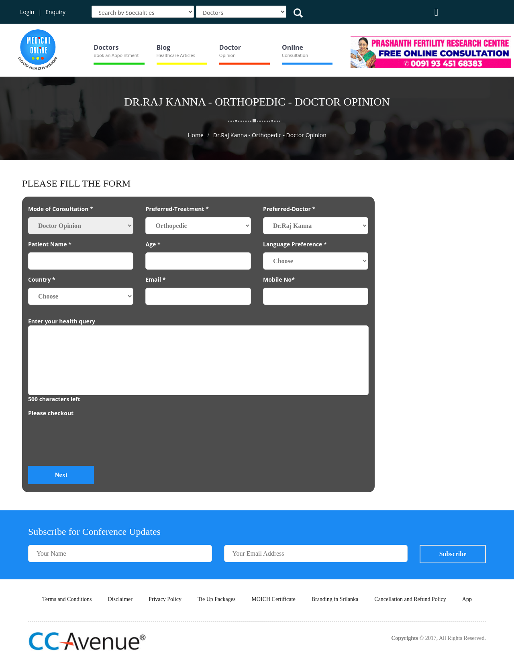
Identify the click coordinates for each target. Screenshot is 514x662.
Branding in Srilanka (335, 599)
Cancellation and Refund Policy (410, 599)
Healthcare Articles (176, 55)
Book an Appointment (116, 55)
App (467, 599)
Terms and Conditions (67, 599)
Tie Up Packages (216, 599)
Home (196, 135)
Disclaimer (120, 599)
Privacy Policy (165, 599)
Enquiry (55, 12)
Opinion (227, 55)
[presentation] (89, 444)
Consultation (295, 55)
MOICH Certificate (273, 599)
